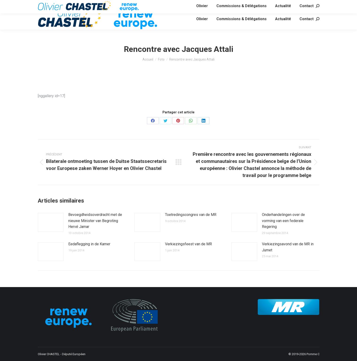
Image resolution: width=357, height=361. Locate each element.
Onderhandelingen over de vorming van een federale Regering (283, 220)
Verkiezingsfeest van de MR (188, 244)
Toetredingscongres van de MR (190, 214)
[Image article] (51, 222)
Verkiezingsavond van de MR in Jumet (288, 247)
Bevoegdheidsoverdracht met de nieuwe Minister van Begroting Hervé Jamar (95, 220)
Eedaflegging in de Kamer (89, 244)
